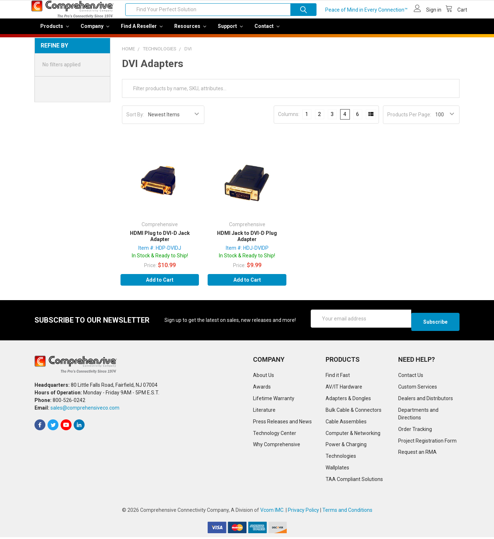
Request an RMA (417, 454)
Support (230, 31)
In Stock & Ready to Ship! (160, 261)
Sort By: (135, 120)
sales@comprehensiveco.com (84, 409)
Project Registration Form (427, 442)
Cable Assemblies (346, 423)
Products (54, 31)
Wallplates (337, 469)
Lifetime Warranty (273, 400)
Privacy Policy (303, 512)
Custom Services (417, 388)
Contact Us (410, 377)
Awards (262, 388)
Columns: (288, 119)
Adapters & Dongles (348, 400)
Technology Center (274, 435)
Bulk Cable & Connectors (353, 411)
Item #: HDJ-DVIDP (247, 253)
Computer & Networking (353, 435)
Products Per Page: (409, 120)
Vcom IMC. (272, 512)
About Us (263, 377)
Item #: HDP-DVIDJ (159, 253)
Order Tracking (415, 431)
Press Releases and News (282, 423)
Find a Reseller (142, 31)
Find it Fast (338, 377)
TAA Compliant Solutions (354, 481)
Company (95, 31)
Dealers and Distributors (425, 400)
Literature (264, 411)
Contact (266, 31)
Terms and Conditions (347, 512)
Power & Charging (346, 446)
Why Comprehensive (276, 446)
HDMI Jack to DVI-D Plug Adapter (247, 241)
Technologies (341, 458)
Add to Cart (159, 285)
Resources (190, 31)
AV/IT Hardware (344, 388)
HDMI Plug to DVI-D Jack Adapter (160, 241)
